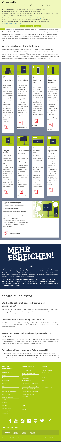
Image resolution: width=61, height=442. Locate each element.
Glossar (24, 409)
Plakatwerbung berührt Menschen (28, 395)
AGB (11, 438)
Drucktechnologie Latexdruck (30, 383)
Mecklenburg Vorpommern (9, 391)
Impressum (5, 438)
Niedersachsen (6, 394)
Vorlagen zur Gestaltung (28, 373)
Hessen (4, 389)
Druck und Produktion (48, 375)
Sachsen (4, 405)
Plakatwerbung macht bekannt (30, 391)
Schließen (23, 26)
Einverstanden (38, 26)
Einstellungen (29, 26)
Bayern (4, 375)
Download (24, 412)
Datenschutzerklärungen (35, 18)
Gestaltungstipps (26, 370)
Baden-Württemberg (7, 372)
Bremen (4, 383)
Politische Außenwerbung (29, 399)
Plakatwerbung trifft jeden (29, 389)
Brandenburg (5, 380)
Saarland (4, 402)
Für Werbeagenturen (47, 377)
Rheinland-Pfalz (6, 400)
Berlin (3, 378)
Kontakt (23, 438)
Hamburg (4, 386)
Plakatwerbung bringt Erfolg (29, 386)
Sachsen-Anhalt (6, 408)
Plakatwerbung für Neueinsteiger (47, 371)
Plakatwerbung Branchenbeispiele (27, 379)
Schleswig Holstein (7, 411)
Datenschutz (16, 438)
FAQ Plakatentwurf (27, 376)
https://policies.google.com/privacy (11, 23)
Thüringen (5, 413)
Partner (44, 380)
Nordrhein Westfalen (8, 397)
